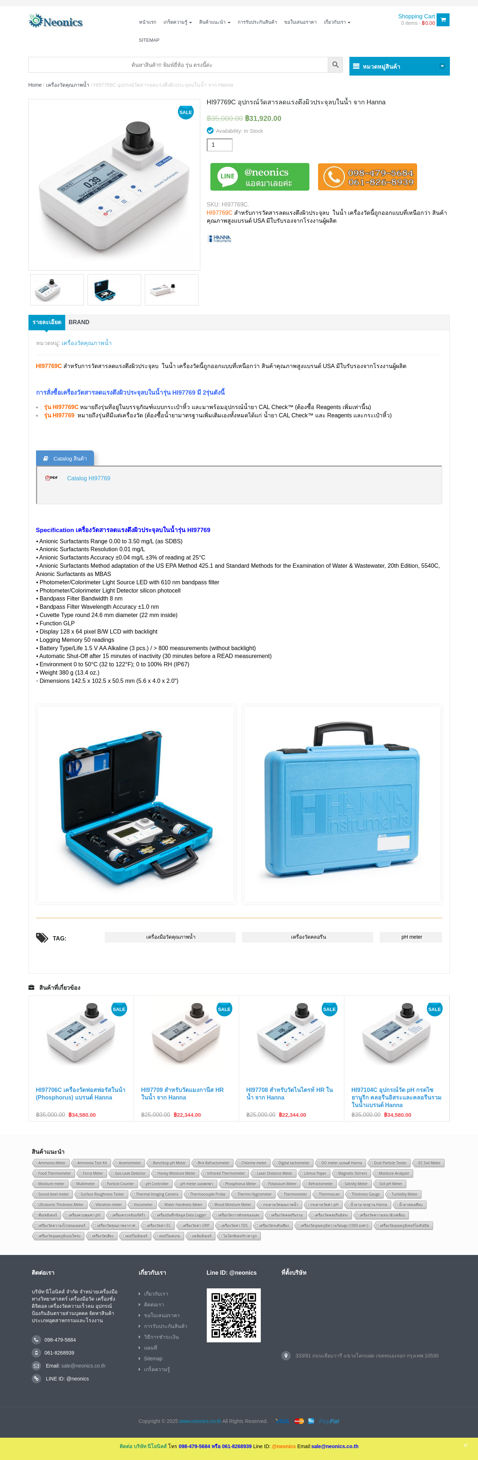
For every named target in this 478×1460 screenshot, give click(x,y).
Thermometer (295, 1194)
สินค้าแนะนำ (215, 22)
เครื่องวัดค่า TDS (235, 1225)
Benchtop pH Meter (169, 1162)
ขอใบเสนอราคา (300, 22)
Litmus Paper (315, 1173)
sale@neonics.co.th (82, 1366)
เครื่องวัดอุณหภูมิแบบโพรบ (59, 1235)
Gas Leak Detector (130, 1173)
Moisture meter (51, 1183)
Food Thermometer (55, 1173)
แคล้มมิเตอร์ (201, 1235)
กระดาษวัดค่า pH (324, 1204)
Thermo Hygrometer (254, 1194)
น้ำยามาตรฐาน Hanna (368, 1204)
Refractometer (320, 1183)
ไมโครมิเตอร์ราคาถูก (240, 1235)
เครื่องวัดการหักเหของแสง (238, 1215)
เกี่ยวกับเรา (337, 22)
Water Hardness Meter (184, 1204)
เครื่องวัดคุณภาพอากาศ (116, 1225)
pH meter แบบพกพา (196, 1183)
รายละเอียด (46, 322)
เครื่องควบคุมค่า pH (84, 1215)
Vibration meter (108, 1204)
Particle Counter (120, 1183)
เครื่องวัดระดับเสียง (274, 1225)
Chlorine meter (254, 1162)
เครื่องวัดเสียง (102, 1235)
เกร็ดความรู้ (178, 22)
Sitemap (149, 40)
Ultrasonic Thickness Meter (61, 1204)
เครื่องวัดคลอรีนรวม (287, 1215)
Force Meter (93, 1173)
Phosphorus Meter (240, 1183)
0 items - (418, 23)
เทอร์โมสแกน (169, 1235)
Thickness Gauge (366, 1194)
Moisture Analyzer (394, 1173)
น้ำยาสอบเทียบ (411, 1204)
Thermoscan (329, 1194)
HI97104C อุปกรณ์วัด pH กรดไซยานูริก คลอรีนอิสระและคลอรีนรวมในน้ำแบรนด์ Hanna (397, 1097)
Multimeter (85, 1183)
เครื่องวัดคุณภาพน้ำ (67, 85)
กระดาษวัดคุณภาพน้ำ (280, 1204)
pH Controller (157, 1183)
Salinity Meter (356, 1183)
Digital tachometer (293, 1162)
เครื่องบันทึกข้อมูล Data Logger (181, 1215)
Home (35, 85)
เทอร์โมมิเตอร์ (136, 1235)
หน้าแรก (147, 22)
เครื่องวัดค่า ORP (196, 1225)
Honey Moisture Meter (176, 1173)
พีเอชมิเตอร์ (48, 1215)
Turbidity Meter (404, 1194)
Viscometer (143, 1204)
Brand (79, 322)
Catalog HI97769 (88, 478)
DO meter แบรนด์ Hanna (341, 1162)
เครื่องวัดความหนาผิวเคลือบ (382, 1215)
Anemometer (130, 1162)
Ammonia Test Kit (92, 1162)
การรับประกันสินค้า (257, 22)
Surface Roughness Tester (102, 1194)
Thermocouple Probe (207, 1194)
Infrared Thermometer (226, 1173)
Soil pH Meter (391, 1183)
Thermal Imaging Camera (157, 1194)
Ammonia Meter (52, 1162)
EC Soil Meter (430, 1162)
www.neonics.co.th (200, 1421)
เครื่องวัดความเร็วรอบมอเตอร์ (62, 1225)
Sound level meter (54, 1194)
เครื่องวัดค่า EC (159, 1225)
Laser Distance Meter (274, 1173)
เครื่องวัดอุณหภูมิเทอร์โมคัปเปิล (404, 1225)
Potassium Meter (282, 1183)
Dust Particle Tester (390, 1162)
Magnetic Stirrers (352, 1173)
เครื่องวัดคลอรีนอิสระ (331, 1215)
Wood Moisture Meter (232, 1204)
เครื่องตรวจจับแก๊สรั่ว (128, 1215)
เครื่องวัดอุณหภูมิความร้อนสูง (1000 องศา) (334, 1225)
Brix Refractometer (213, 1162)
